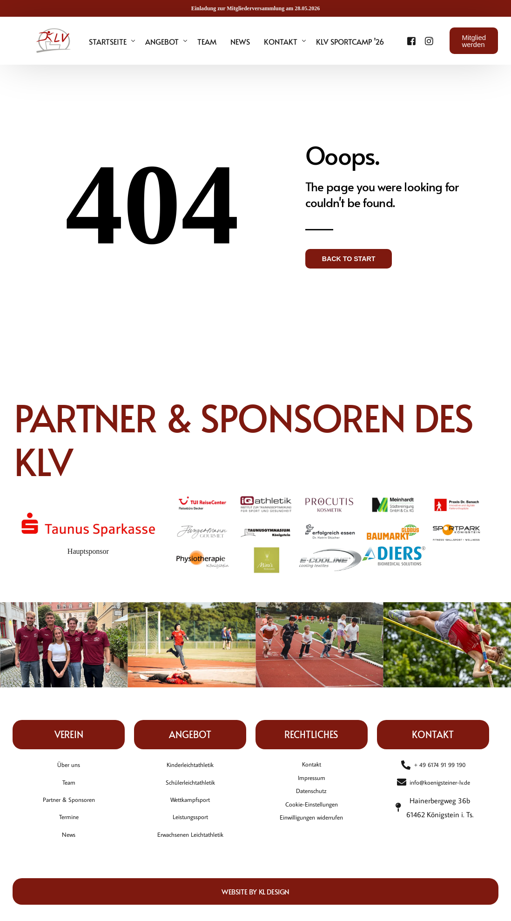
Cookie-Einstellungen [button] (311, 815)
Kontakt (311, 766)
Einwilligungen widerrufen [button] (311, 831)
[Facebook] (406, 40)
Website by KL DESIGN (255, 898)
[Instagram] (418, 40)
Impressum (311, 782)
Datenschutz (311, 798)
